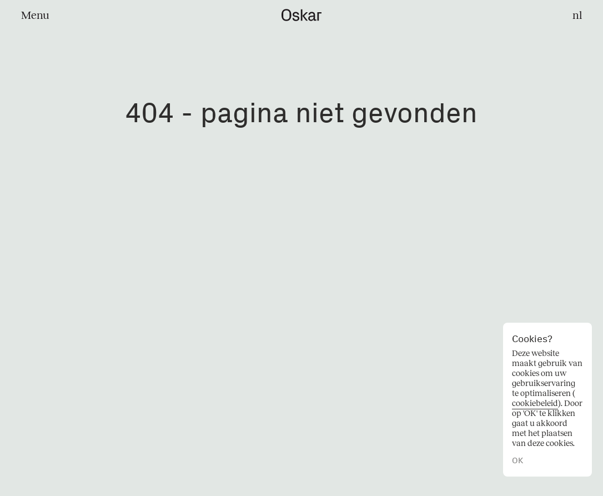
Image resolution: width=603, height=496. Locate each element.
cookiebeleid (535, 403)
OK (517, 461)
